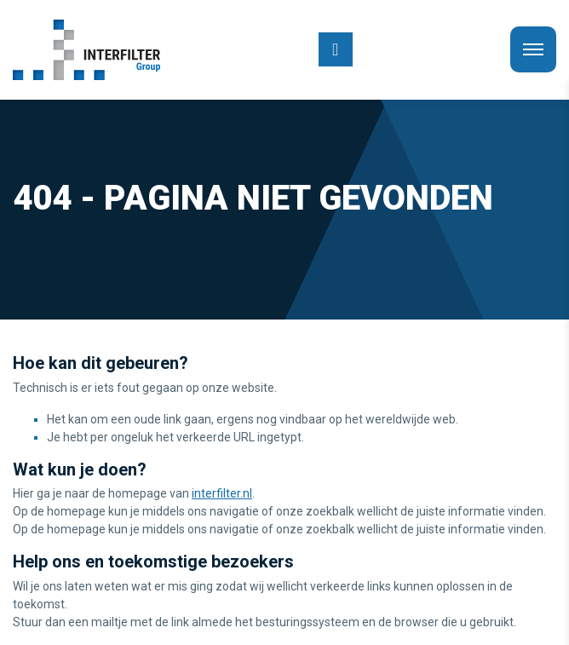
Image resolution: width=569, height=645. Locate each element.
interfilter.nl (222, 493)
